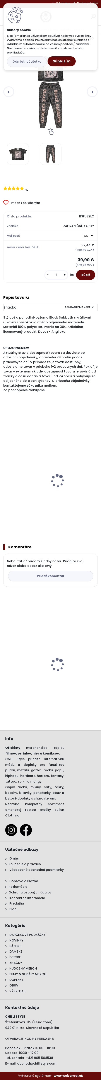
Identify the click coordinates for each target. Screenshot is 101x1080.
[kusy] (56, 275)
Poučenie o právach (25, 864)
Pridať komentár (51, 576)
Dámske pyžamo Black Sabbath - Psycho (41, 677)
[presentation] (8, 91)
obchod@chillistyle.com (36, 1063)
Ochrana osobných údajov (30, 892)
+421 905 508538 (39, 1058)
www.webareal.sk (68, 1075)
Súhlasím (61, 61)
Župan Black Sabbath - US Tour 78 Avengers (42, 496)
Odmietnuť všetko (26, 61)
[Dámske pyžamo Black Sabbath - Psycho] (50, 92)
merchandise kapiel (44, 748)
